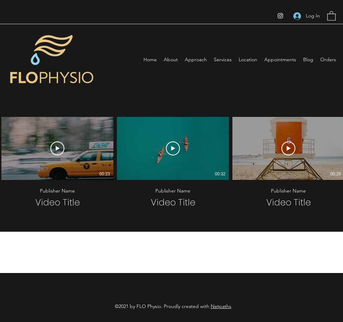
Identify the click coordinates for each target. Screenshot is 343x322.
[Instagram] (280, 15)
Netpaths (221, 306)
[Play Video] (57, 148)
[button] (331, 15)
